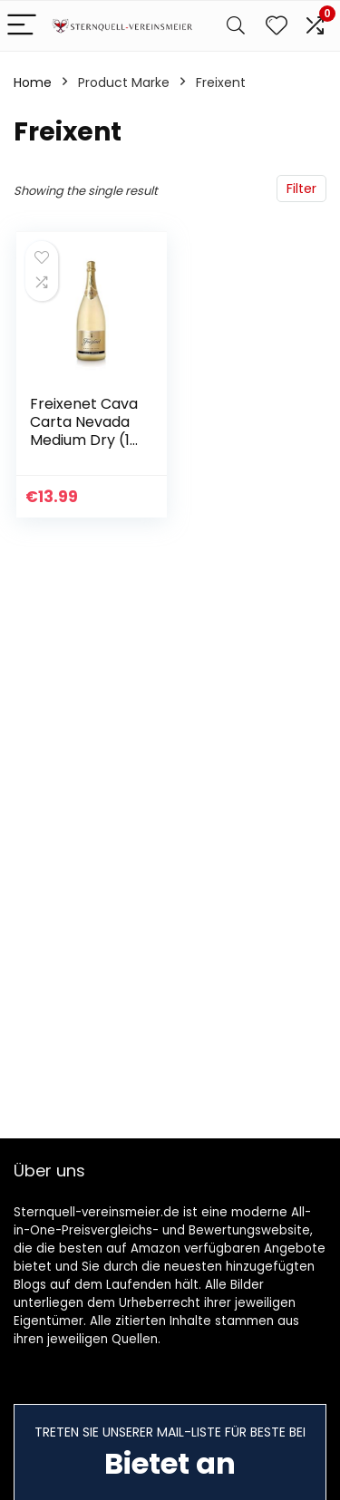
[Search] (235, 26)
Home (33, 82)
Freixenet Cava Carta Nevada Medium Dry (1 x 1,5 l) (84, 431)
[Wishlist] (276, 26)
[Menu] (22, 26)
